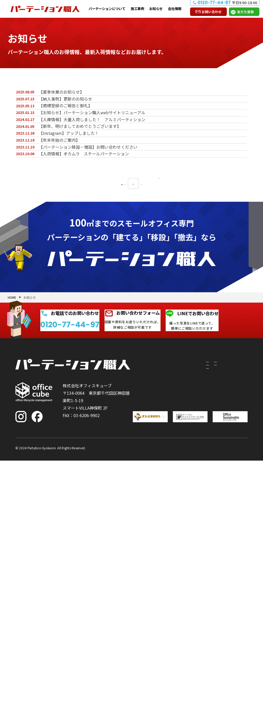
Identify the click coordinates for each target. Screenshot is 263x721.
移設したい (151, 591)
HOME (12, 476)
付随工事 (176, 569)
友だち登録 (245, 11)
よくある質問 (240, 589)
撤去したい (151, 612)
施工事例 (137, 8)
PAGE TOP (242, 690)
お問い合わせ (212, 11)
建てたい (151, 572)
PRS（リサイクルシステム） (180, 585)
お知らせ (156, 8)
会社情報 (174, 8)
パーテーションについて (107, 8)
